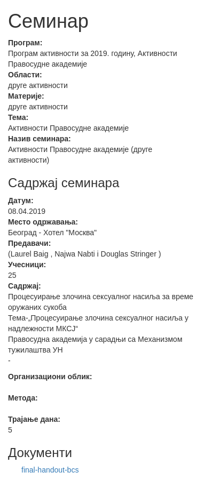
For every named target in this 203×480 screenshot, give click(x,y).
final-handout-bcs (50, 470)
